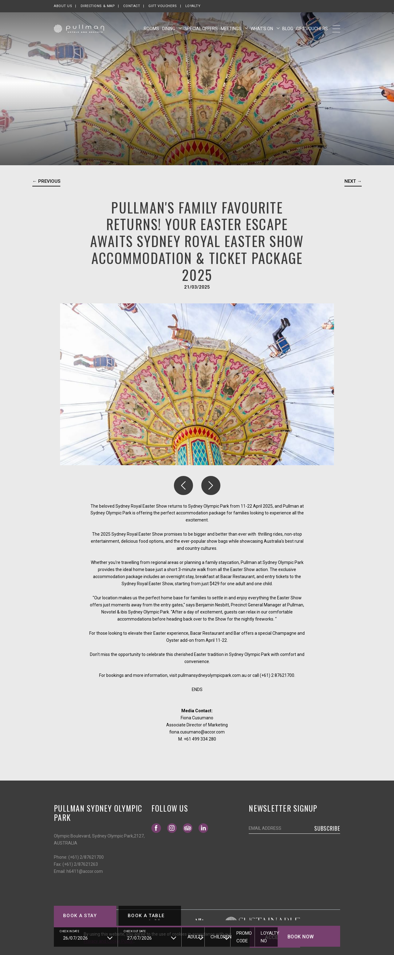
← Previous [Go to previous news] (46, 181)
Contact (131, 6)
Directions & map (98, 6)
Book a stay (80, 915)
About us (63, 6)
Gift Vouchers (162, 6)
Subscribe (327, 828)
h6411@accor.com (84, 871)
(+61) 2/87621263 (80, 864)
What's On (262, 28)
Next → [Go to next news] (353, 181)
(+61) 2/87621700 (86, 857)
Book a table (146, 915)
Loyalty (193, 6)
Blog (287, 28)
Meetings (231, 28)
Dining (169, 28)
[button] (183, 485)
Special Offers (201, 28)
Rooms (151, 28)
